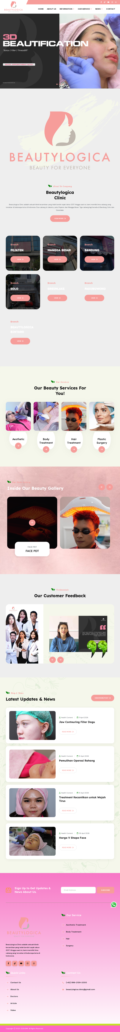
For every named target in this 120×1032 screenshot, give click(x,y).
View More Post (103, 698)
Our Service (84, 9)
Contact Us (15, 982)
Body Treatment (73, 932)
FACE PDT (32, 551)
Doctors (14, 996)
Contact (110, 9)
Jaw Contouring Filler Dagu (77, 722)
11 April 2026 (82, 717)
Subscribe (105, 890)
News (98, 9)
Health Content (66, 717)
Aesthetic (18, 439)
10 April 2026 (83, 756)
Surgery (69, 945)
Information (66, 9)
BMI (26, 1028)
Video (13, 1010)
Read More (68, 732)
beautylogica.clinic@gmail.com (80, 989)
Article (13, 1003)
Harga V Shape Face (72, 837)
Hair (68, 938)
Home (41, 9)
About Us (51, 9)
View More (60, 218)
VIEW (20, 259)
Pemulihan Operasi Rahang (77, 760)
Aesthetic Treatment (76, 925)
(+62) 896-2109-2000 (76, 982)
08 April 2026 (83, 833)
